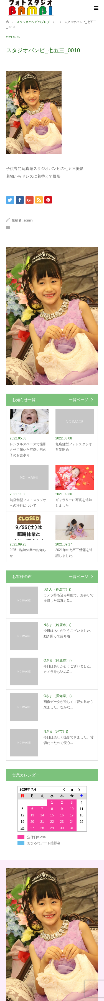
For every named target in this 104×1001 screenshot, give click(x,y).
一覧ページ (78, 400)
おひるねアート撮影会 (43, 843)
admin (28, 220)
